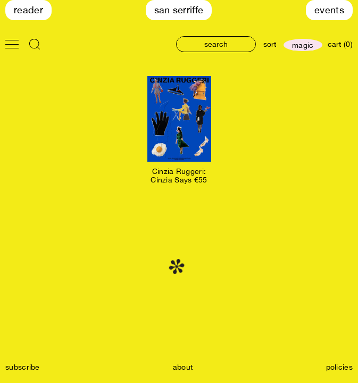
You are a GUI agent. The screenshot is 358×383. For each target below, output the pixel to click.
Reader (28, 9)
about (183, 367)
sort (269, 44)
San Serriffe (179, 9)
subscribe (22, 367)
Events (329, 9)
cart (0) (340, 44)
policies (339, 367)
